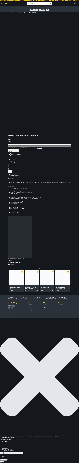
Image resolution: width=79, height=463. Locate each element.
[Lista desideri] (73, 3)
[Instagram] (16, 315)
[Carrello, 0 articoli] (75, 3)
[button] (39, 377)
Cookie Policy (60, 305)
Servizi (30, 307)
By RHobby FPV (3, 6)
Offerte (14, 6)
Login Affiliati (31, 310)
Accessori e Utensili (74, 6)
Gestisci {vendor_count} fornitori (8, 449)
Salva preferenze (19, 452)
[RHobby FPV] (5, 3)
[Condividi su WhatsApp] (39, 166)
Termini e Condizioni (47, 308)
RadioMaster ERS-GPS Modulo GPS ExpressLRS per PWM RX (30, 288)
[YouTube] (11, 315)
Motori (40, 6)
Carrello (45, 307)
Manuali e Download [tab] (14, 176)
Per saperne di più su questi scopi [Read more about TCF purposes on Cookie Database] (8, 450)
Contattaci (30, 304)
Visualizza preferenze (11, 452)
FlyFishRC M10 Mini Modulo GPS (45, 287)
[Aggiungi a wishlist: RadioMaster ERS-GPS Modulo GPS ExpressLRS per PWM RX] (37, 272)
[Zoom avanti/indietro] (0, 461)
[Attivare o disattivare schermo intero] (1, 461)
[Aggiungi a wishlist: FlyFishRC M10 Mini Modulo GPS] (53, 272)
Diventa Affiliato (31, 308)
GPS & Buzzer (12, 162)
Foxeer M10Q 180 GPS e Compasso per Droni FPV (16, 288)
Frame (45, 6)
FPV (35, 6)
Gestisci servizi (5, 448)
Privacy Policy (60, 304)
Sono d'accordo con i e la (17, 147)
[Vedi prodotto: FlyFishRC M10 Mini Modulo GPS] (53, 291)
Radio (54, 6)
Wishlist (45, 305)
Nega (5, 452)
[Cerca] (51, 3)
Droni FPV (23, 6)
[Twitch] (18, 315)
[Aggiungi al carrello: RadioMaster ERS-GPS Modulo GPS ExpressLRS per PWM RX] (37, 291)
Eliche (49, 6)
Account (45, 304)
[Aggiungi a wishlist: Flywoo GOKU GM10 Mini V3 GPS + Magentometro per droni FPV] (68, 272)
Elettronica (30, 6)
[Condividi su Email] (39, 169)
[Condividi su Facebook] (39, 168)
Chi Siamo (30, 305)
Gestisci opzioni (5, 446)
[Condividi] (2, 461)
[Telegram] (14, 315)
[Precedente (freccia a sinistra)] (0, 462)
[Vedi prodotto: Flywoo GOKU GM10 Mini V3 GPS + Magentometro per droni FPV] (68, 291)
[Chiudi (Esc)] (3, 461)
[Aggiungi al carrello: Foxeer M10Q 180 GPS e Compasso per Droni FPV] (22, 291)
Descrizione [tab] (12, 174)
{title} (3, 455)
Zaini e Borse (66, 6)
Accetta (1, 452)
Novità (9, 6)
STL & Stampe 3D (42, 9)
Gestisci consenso (3, 459)
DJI (17, 6)
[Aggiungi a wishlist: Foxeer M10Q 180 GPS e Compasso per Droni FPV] (22, 272)
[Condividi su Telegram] (39, 167)
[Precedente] (8, 281)
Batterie (59, 6)
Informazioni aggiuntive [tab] (14, 175)
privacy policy (24, 147)
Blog (47, 9)
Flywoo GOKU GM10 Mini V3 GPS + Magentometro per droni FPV (61, 288)
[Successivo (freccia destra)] (1, 462)
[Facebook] (9, 315)
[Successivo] (71, 281)
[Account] (77, 3)
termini (18, 147)
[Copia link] (10, 171)
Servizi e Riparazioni (34, 9)
